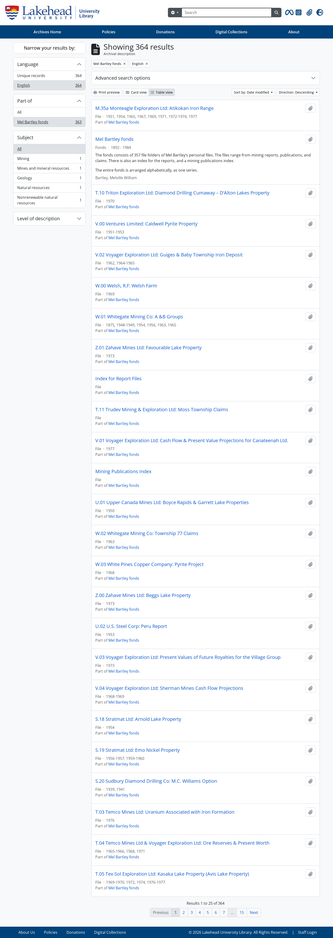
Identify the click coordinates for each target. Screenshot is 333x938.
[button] (288, 12)
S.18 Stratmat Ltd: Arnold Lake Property (138, 719)
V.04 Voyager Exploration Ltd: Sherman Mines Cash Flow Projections (169, 688)
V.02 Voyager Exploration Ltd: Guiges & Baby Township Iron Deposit (169, 255)
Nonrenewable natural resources (49, 200)
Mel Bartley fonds (49, 123)
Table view (162, 92)
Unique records (49, 77)
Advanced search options (122, 78)
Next (254, 912)
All (19, 112)
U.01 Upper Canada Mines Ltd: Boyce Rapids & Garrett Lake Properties (172, 502)
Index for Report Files (118, 378)
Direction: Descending (297, 92)
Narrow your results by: (49, 48)
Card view (136, 92)
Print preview (106, 92)
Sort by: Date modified (252, 92)
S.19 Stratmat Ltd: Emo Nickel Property (137, 750)
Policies (108, 32)
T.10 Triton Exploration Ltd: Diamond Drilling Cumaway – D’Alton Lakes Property (182, 193)
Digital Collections (231, 32)
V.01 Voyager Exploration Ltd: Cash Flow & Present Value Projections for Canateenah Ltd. (191, 440)
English (49, 86)
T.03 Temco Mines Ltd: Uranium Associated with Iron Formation (164, 812)
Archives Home (47, 32)
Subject (25, 137)
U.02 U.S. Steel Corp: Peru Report (131, 626)
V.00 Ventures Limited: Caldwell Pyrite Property (146, 224)
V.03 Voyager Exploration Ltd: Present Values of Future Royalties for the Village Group (187, 657)
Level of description (38, 218)
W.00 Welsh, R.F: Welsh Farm (126, 286)
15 (242, 912)
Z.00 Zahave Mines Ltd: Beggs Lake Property (143, 595)
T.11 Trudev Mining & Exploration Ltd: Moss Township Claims (161, 409)
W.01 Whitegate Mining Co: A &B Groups (139, 317)
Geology (49, 179)
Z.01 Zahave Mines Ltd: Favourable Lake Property (148, 347)
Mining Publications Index (123, 471)
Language (27, 64)
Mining (49, 160)
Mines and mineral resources (49, 169)
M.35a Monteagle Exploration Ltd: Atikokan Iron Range (154, 108)
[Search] (226, 12)
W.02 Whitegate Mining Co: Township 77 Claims (146, 533)
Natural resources (49, 189)
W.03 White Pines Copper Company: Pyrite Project (149, 564)
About (293, 32)
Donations (165, 32)
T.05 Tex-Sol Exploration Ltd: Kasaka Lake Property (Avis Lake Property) (172, 874)
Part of (24, 101)
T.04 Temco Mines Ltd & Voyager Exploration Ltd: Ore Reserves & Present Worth (182, 843)
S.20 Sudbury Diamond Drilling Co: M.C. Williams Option (156, 781)
